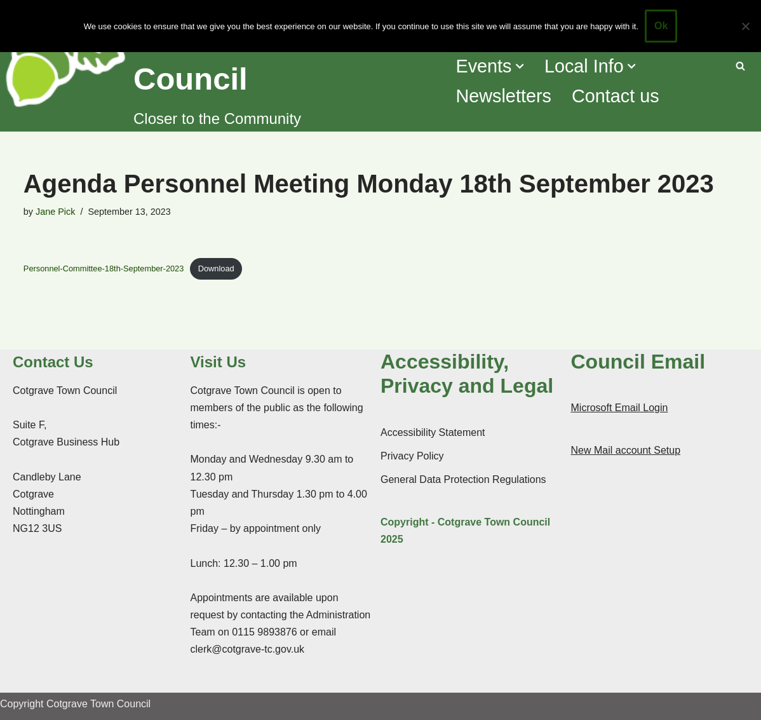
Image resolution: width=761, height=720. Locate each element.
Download (216, 268)
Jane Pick (55, 212)
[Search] (740, 66)
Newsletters (503, 96)
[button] (519, 66)
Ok (661, 25)
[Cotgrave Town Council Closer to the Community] (221, 66)
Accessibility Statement (432, 432)
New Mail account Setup (626, 450)
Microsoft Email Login (619, 407)
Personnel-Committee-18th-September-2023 (104, 268)
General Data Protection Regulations (463, 479)
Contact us (615, 96)
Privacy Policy (412, 456)
